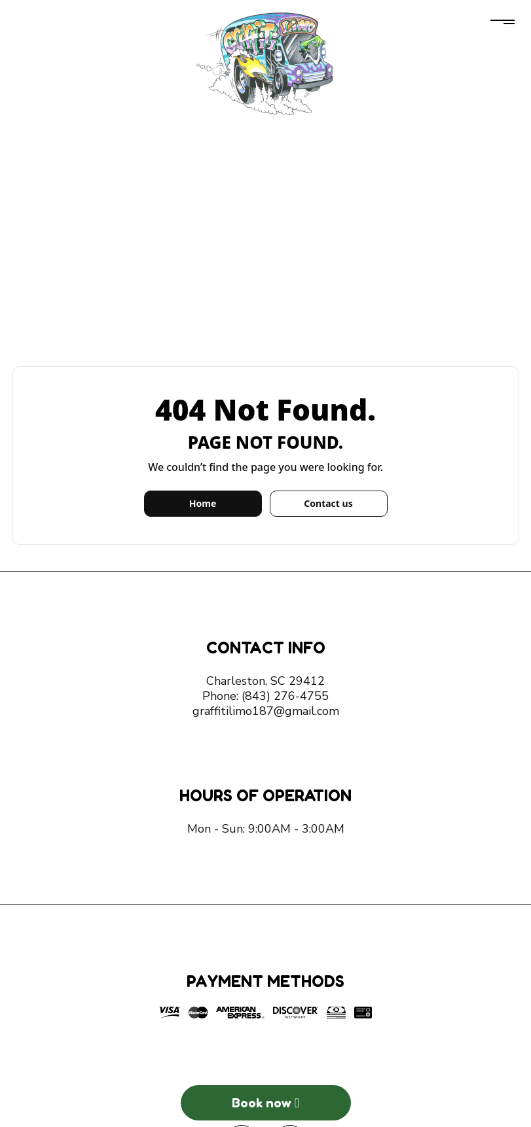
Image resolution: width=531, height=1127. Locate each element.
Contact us (328, 503)
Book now (265, 1103)
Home (202, 503)
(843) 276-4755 (285, 696)
